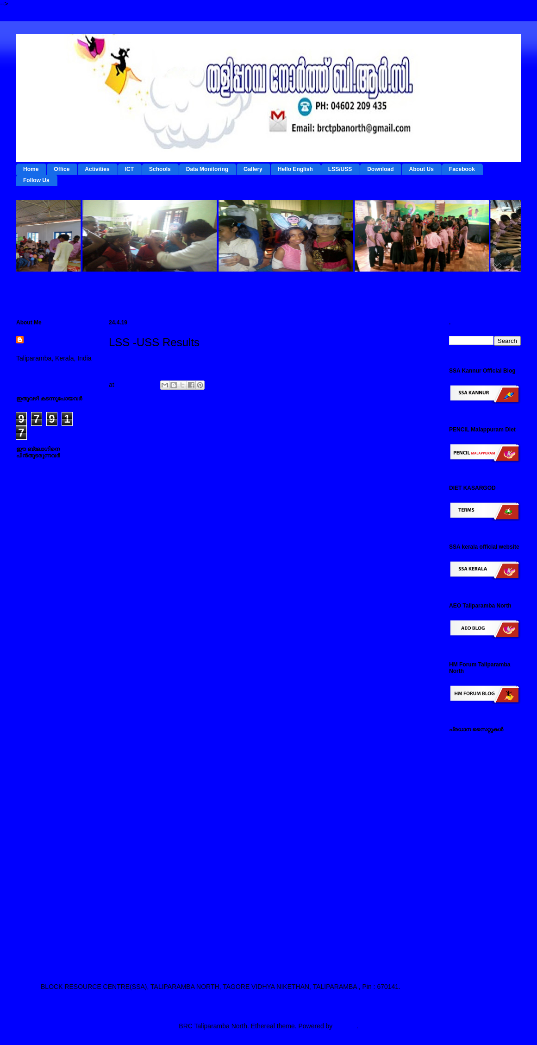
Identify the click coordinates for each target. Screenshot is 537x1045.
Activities (97, 169)
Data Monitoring (207, 169)
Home (30, 169)
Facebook (462, 169)
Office (61, 169)
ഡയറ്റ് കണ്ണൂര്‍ (470, 801)
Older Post (410, 431)
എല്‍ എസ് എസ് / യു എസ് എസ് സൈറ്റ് (481, 834)
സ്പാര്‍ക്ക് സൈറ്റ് (475, 874)
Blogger (345, 1026)
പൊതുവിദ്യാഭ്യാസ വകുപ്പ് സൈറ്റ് (481, 856)
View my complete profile (52, 370)
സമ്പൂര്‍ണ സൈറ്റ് (476, 888)
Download (380, 169)
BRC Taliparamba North (52, 344)
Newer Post (132, 431)
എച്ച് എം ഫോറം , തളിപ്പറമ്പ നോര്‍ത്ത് (478, 906)
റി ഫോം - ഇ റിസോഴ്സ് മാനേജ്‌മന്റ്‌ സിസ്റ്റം (480, 783)
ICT (129, 169)
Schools (160, 169)
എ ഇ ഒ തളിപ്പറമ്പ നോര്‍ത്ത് (476, 942)
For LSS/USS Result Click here (154, 363)
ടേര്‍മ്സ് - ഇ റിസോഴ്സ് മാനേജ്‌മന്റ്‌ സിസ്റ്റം (480, 761)
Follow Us (36, 180)
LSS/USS (340, 169)
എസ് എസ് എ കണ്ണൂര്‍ (482, 924)
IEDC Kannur (468, 743)
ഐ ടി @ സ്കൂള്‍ (472, 815)
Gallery (253, 169)
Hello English (295, 169)
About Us (421, 169)
